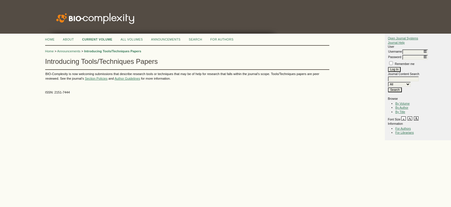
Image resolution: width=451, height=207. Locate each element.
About (68, 39)
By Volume (402, 103)
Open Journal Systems (403, 38)
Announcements (166, 39)
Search (195, 39)
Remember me (404, 64)
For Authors (403, 128)
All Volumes (132, 39)
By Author (401, 107)
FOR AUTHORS (222, 39)
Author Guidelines (127, 78)
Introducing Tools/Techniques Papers (112, 51)
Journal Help (396, 42)
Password (394, 57)
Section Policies (96, 78)
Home (50, 39)
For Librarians (404, 132)
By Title (400, 112)
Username (395, 51)
